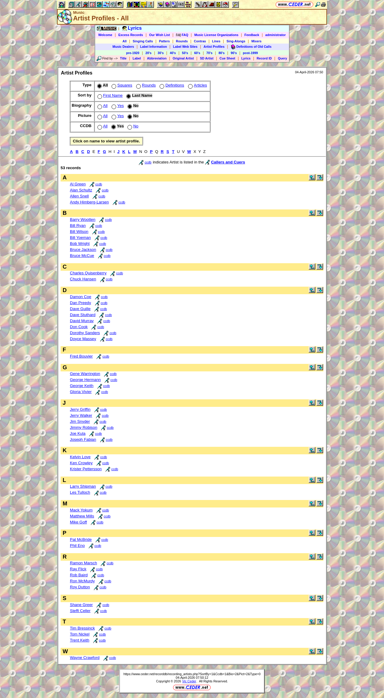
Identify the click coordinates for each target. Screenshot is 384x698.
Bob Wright (80, 243)
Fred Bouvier (81, 356)
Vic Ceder (189, 681)
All (124, 41)
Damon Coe (80, 296)
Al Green (78, 184)
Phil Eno (77, 545)
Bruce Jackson (83, 249)
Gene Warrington (85, 373)
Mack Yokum (81, 510)
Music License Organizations (216, 35)
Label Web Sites (185, 46)
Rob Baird (79, 575)
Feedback (251, 35)
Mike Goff (78, 522)
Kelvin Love (80, 457)
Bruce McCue (82, 255)
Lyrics (245, 58)
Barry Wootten (82, 219)
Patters (164, 41)
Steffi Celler (80, 610)
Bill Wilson (79, 231)
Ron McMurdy (82, 581)
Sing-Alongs (235, 41)
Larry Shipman (83, 486)
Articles (197, 85)
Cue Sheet (227, 58)
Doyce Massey (83, 339)
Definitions (171, 85)
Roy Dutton (80, 587)
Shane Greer (81, 604)
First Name (109, 95)
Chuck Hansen (83, 279)
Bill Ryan (78, 225)
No (132, 126)
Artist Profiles (214, 46)
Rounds (182, 41)
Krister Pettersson (86, 469)
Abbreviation (156, 58)
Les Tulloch (80, 492)
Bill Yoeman (80, 237)
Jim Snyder (80, 421)
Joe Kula (78, 433)
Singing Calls (143, 41)
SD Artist (206, 58)
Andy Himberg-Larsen (89, 202)
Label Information (153, 46)
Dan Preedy (80, 302)
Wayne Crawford (85, 657)
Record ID (264, 58)
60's (197, 53)
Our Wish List (159, 35)
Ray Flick (78, 569)
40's (173, 53)
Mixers (256, 41)
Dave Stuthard (82, 314)
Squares (121, 85)
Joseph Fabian (83, 439)
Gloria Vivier (81, 391)
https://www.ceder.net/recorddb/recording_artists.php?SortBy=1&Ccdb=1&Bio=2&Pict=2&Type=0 (191, 674)
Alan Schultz (81, 190)
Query (282, 58)
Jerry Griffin (80, 409)
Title (123, 58)
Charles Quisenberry (88, 273)
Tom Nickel (79, 634)
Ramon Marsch (83, 563)
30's (161, 53)
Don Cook (79, 327)
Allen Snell (79, 196)
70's (209, 53)
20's (149, 53)
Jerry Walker (81, 415)
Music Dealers (123, 46)
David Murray (82, 321)
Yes (117, 105)
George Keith (82, 385)
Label (137, 58)
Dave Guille (80, 308)
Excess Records (130, 35)
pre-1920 (133, 53)
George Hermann (85, 379)
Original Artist (183, 58)
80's (221, 53)
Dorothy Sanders (85, 333)
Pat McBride (81, 539)
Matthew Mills (82, 516)
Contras (200, 41)
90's (234, 53)
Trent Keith (79, 640)
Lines (216, 41)
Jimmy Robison (83, 427)
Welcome (105, 35)
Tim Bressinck (82, 628)
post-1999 (250, 53)
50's (185, 53)
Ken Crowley (81, 463)
